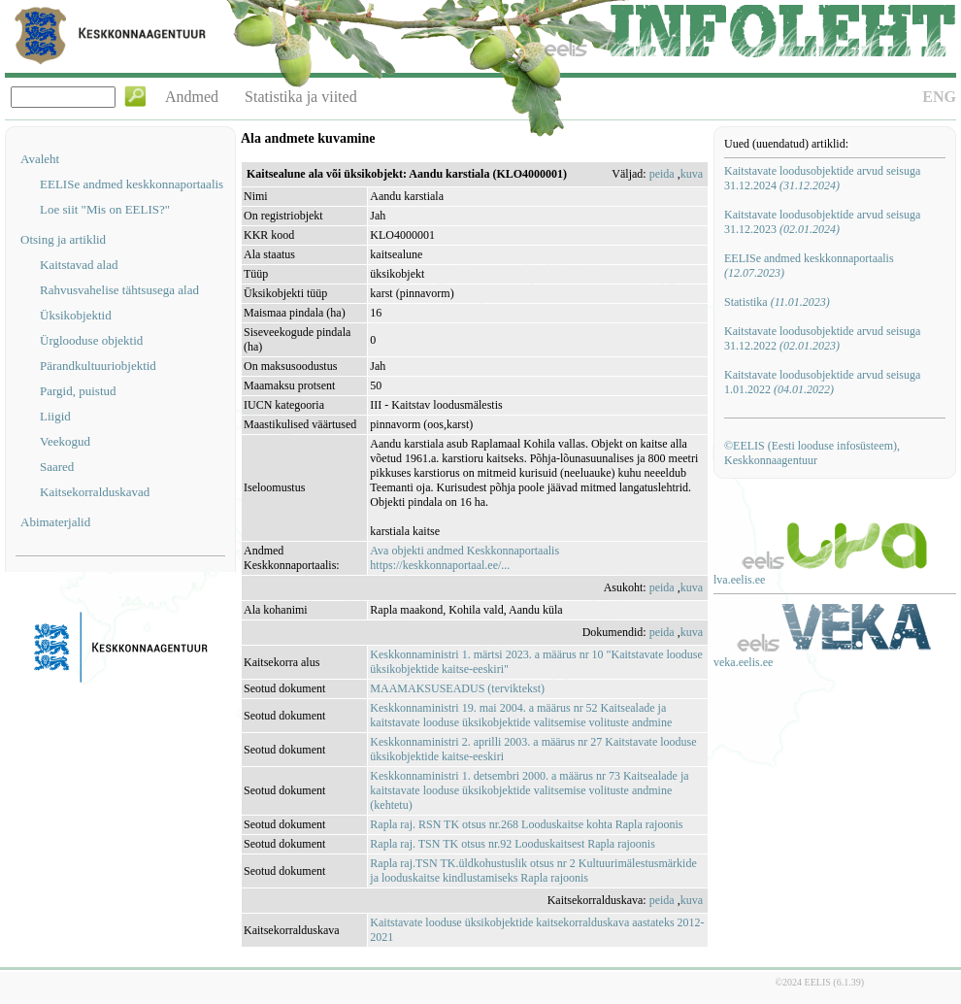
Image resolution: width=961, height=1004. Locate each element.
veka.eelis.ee (743, 662)
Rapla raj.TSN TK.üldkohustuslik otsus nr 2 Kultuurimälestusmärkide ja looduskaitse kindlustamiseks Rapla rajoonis (533, 870)
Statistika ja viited (301, 96)
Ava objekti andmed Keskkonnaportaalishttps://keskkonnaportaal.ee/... (464, 558)
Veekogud (65, 441)
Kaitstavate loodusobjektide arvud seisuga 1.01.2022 (822, 382)
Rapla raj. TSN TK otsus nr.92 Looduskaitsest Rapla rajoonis (512, 844)
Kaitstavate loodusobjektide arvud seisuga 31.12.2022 (822, 338)
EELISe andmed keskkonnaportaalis (131, 184)
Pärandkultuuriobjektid (98, 365)
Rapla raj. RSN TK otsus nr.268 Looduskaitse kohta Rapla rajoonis (526, 824)
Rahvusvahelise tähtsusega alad (119, 290)
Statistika (777, 302)
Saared (57, 466)
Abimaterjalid (55, 522)
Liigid (55, 416)
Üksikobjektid (76, 315)
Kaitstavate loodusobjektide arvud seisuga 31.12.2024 (822, 178)
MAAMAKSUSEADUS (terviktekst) (457, 688)
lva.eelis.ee (739, 579)
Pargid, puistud (78, 391)
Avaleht (39, 158)
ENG (939, 96)
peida (662, 174)
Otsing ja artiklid (63, 239)
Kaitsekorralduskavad (94, 492)
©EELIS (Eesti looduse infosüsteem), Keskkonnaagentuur (812, 453)
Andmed (191, 96)
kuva (691, 174)
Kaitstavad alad (79, 264)
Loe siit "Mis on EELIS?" (105, 209)
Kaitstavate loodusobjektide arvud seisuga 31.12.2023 (822, 222)
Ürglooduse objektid (91, 340)
